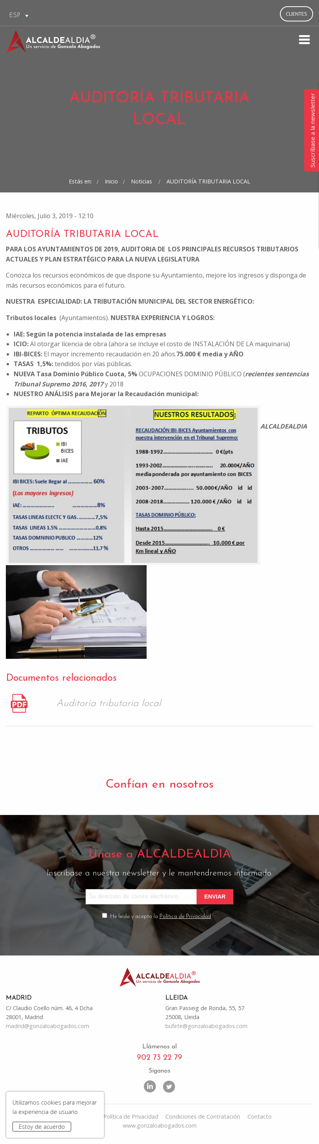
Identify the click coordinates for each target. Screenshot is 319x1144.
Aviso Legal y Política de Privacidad (113, 1116)
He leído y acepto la (160, 917)
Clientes (296, 13)
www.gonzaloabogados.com (160, 1125)
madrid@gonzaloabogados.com (47, 1026)
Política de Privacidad (185, 917)
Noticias (142, 181)
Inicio (111, 181)
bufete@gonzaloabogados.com (206, 1026)
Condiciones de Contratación (202, 1116)
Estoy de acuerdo (42, 1126)
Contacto (259, 1116)
